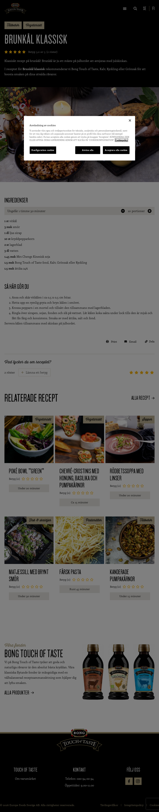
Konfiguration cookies (43, 150)
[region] (79, 138)
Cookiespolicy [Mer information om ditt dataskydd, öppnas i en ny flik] (121, 140)
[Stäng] (130, 120)
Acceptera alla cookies (116, 150)
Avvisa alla (87, 150)
